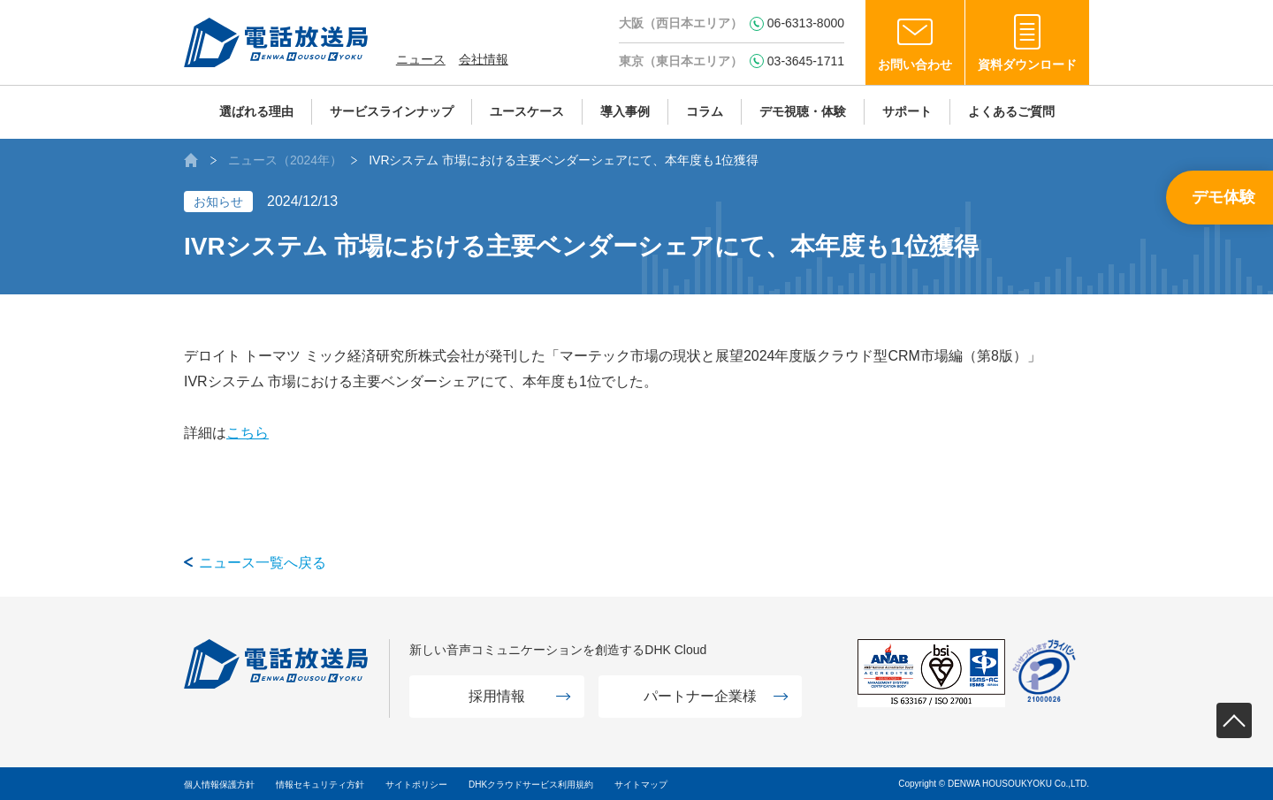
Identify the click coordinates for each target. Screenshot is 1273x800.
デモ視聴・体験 (802, 111)
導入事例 (625, 111)
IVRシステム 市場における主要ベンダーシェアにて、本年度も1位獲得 (563, 160)
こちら (247, 432)
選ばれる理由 (256, 111)
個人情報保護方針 (219, 784)
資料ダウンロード (1027, 64)
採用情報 (497, 696)
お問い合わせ (915, 64)
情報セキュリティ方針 (320, 784)
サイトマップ (640, 784)
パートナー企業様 (700, 696)
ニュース (421, 59)
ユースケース (527, 111)
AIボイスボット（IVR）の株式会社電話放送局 (191, 160)
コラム (704, 111)
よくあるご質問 (1011, 111)
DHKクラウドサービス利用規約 (531, 784)
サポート (907, 111)
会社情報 (483, 59)
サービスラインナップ (392, 111)
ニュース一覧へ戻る (262, 562)
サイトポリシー (416, 784)
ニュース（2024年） (285, 160)
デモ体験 (1223, 197)
